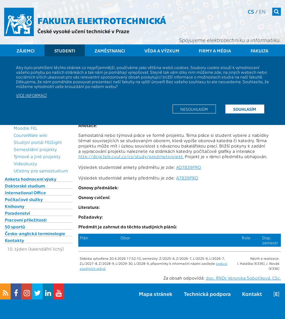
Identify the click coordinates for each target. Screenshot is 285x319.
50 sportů (15, 226)
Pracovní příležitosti (26, 219)
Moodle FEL (25, 128)
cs (251, 11)
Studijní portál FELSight (38, 142)
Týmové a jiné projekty (37, 156)
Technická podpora (207, 294)
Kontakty (14, 240)
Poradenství (17, 213)
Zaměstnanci (110, 50)
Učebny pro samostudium (41, 170)
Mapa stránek (155, 294)
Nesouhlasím (194, 109)
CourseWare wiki (30, 135)
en (262, 11)
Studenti (64, 50)
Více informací (31, 95)
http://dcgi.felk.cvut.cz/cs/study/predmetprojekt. (131, 156)
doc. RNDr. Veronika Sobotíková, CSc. (243, 277)
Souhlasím (244, 109)
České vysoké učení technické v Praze (83, 31)
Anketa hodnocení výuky (30, 179)
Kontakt (252, 294)
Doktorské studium (25, 185)
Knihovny (14, 206)
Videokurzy (25, 163)
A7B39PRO (187, 177)
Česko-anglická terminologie (35, 233)
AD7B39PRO (188, 167)
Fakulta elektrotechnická (101, 20)
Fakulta (259, 50)
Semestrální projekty (35, 149)
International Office (25, 192)
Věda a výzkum (161, 50)
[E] (276, 294)
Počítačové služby (24, 199)
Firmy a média (215, 50)
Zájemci (26, 50)
